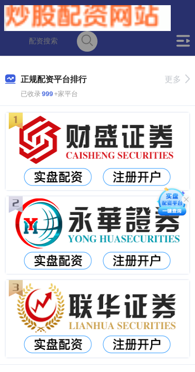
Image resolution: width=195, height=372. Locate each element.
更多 (177, 79)
